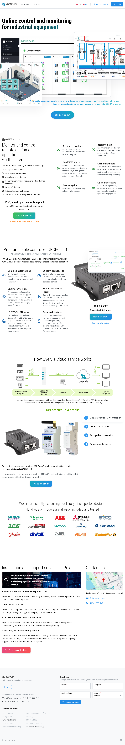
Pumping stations (9, 720)
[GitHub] (121, 740)
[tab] (102, 418)
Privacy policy (25, 701)
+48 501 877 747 (94, 603)
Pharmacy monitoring (34, 726)
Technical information (100, 323)
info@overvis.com (95, 598)
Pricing (37, 4)
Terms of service (8, 701)
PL (85, 4)
